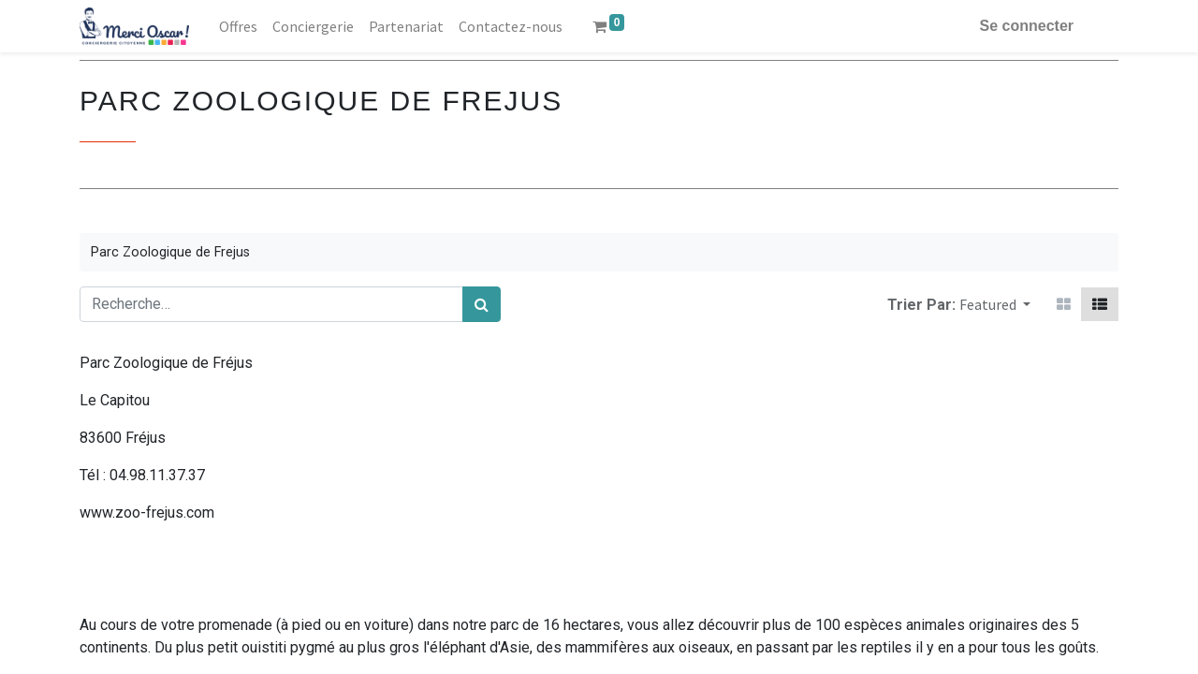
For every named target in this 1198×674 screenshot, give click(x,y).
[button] (994, 304)
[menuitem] (238, 26)
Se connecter (1027, 26)
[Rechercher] (481, 304)
